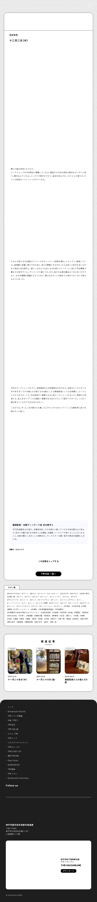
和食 (71, 612)
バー (80, 600)
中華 (84, 606)
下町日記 (11, 725)
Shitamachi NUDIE (17, 711)
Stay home (13, 760)
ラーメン (11, 606)
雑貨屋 (20, 622)
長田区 (76, 619)
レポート (58, 606)
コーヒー (45, 597)
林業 (83, 616)
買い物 (62, 619)
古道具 (56, 612)
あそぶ (33, 594)
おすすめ (65, 594)
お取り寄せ (85, 594)
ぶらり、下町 (13, 734)
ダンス (33, 600)
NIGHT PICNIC (14, 594)
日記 (62, 616)
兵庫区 (34, 609)
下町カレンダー (14, 747)
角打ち (54, 619)
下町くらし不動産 (15, 716)
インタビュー (53, 594)
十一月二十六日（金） (46, 679)
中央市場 (76, 606)
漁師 (16, 619)
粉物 (41, 619)
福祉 (28, 619)
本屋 (76, 616)
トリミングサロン (68, 600)
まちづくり (54, 603)
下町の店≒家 (13, 729)
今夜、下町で (13, 720)
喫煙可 (78, 612)
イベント (42, 594)
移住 (34, 619)
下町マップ (12, 738)
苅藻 (47, 619)
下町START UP (14, 751)
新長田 (47, 616)
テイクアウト (44, 600)
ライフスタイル (24, 606)
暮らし (69, 616)
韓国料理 (29, 622)
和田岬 (63, 612)
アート (25, 594)
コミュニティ (56, 597)
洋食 (10, 619)
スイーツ (24, 600)
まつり (64, 603)
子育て (22, 616)
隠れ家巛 (11, 622)
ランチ (35, 606)
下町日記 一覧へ (48, 574)
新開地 (55, 616)
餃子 (46, 622)
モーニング (73, 603)
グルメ (28, 597)
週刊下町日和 (13, 756)
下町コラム (12, 774)
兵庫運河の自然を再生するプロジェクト (23, 612)
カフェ (20, 597)
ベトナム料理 (42, 603)
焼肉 (22, 619)
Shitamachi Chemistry (18, 778)
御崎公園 (38, 616)
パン (25, 603)
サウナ (74, 597)
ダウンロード (68, 871)
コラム (66, 597)
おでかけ (74, 594)
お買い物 (11, 597)
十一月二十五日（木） (17, 679)
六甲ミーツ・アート (21, 609)
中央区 (67, 606)
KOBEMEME (14, 765)
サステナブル (13, 600)
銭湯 (69, 619)
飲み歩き (38, 622)
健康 (10, 609)
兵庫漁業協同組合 (47, 609)
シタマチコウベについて (18, 743)
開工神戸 (84, 619)
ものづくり (85, 603)
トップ (10, 707)
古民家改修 (46, 612)
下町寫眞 (11, 769)
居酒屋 (30, 616)
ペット (31, 603)
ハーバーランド (14, 603)
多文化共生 (12, 616)
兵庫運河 (59, 609)
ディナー (55, 600)
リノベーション (47, 606)
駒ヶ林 (53, 622)
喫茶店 (85, 612)
